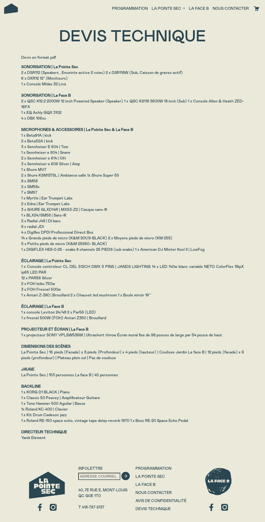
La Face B (145, 484)
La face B (199, 8)
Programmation (130, 8)
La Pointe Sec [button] (167, 8)
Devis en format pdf (38, 57)
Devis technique (153, 508)
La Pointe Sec (150, 476)
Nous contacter (231, 8)
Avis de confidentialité (160, 500)
